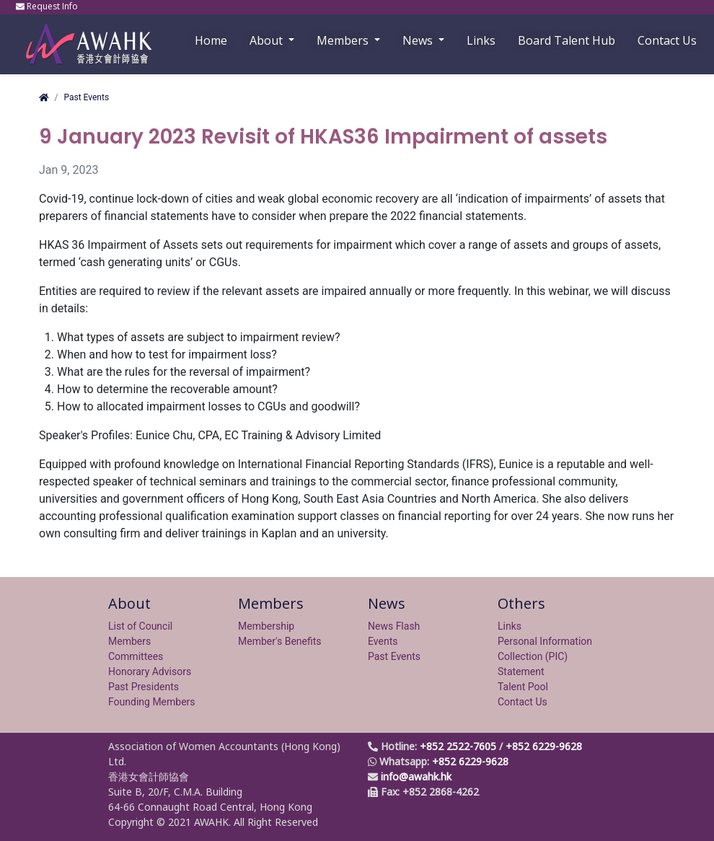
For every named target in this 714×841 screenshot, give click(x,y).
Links (509, 626)
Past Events (86, 97)
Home (211, 40)
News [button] (419, 40)
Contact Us (667, 40)
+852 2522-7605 (458, 746)
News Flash (394, 626)
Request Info (48, 6)
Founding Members (151, 702)
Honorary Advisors (149, 671)
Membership (266, 626)
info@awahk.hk (416, 776)
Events (382, 641)
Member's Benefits (280, 641)
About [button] (268, 40)
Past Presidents (143, 686)
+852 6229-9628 (544, 746)
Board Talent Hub (566, 40)
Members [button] (344, 40)
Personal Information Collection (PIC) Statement (545, 656)
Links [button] (481, 40)
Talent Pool (523, 686)
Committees (135, 656)
